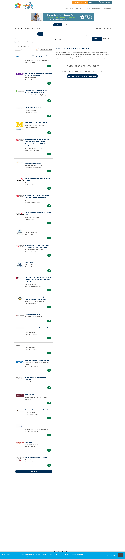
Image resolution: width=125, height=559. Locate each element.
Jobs (22, 29)
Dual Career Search (56, 34)
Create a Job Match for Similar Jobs (82, 76)
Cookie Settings (112, 555)
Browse (47, 34)
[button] (106, 39)
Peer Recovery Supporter (33, 314)
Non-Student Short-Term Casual (35, 230)
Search (40, 34)
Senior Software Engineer (33, 107)
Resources (37, 29)
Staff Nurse (28, 442)
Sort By (17, 49)
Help (99, 28)
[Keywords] (33, 39)
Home (17, 29)
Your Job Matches (70, 34)
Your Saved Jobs (82, 34)
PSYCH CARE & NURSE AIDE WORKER (36, 123)
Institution (67, 25)
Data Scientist (29, 394)
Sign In (107, 28)
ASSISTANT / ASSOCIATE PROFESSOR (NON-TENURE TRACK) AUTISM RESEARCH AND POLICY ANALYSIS (38, 280)
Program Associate (31, 345)
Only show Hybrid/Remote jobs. (25, 42)
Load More (34, 471)
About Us (107, 8)
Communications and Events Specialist (37, 410)
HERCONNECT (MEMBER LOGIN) (100, 2)
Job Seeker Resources (74, 8)
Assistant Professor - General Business (37, 360)
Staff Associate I (30, 262)
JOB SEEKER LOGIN (80, 2)
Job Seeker (58, 25)
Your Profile (29, 29)
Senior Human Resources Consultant (36, 457)
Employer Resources (94, 8)
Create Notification (46, 49)
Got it (120, 555)
